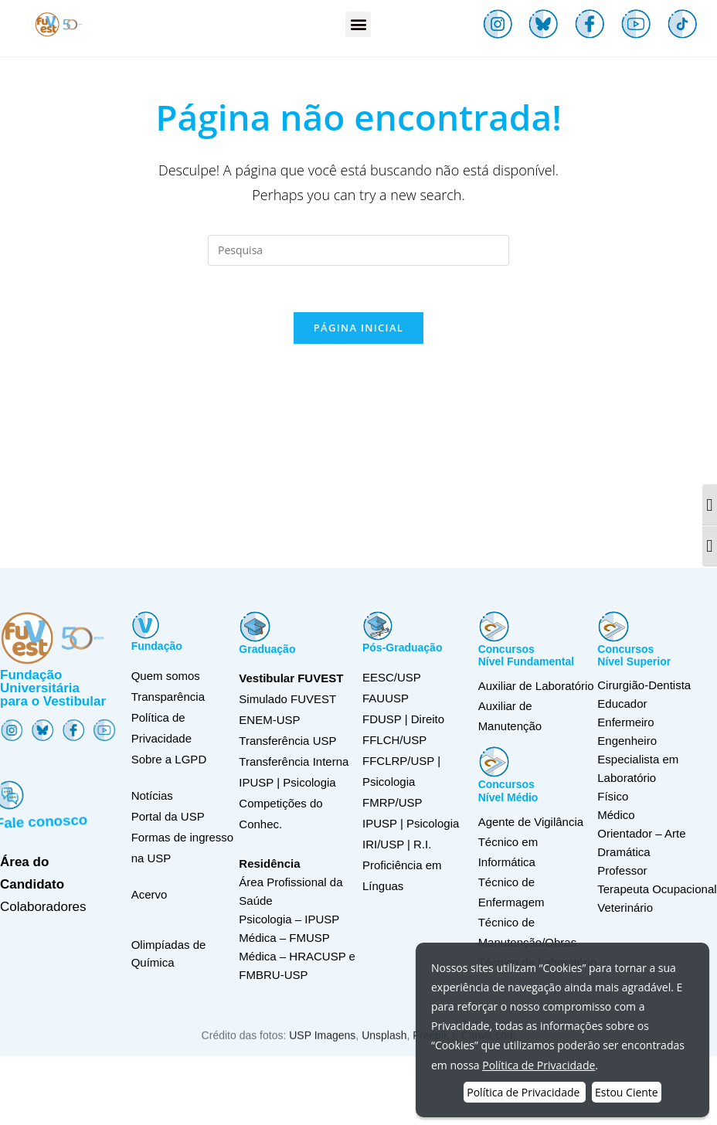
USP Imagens (322, 1051)
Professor (622, 870)
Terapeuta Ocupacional (656, 889)
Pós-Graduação (402, 647)
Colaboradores (43, 906)
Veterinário (625, 907)
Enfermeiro (625, 722)
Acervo (149, 894)
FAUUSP (385, 698)
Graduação (267, 649)
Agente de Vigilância (531, 821)
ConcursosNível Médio (508, 791)
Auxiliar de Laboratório (536, 685)
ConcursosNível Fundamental (526, 655)
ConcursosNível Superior (634, 655)
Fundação (156, 646)
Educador (622, 703)
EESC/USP (391, 677)
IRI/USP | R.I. (396, 844)
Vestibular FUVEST (291, 678)
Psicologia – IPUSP (289, 919)
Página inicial (358, 328)
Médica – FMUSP (284, 937)
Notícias (152, 795)
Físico (612, 796)
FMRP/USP (392, 802)
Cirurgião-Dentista (644, 685)
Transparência (168, 696)
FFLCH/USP (394, 739)
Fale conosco (44, 816)
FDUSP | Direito (403, 719)
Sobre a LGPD (169, 759)
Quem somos (165, 675)
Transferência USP (287, 740)
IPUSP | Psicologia (410, 823)
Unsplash (384, 1051)
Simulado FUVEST (287, 698)
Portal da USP (168, 816)
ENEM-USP (269, 719)
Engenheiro (627, 740)
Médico (615, 814)
